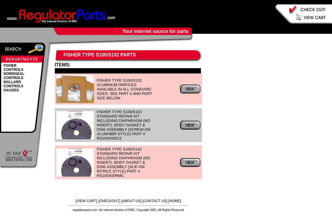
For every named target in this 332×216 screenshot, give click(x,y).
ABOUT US (131, 201)
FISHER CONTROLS (13, 67)
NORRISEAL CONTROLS (14, 76)
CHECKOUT (109, 201)
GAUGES (11, 90)
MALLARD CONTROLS (13, 84)
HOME (174, 201)
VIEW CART (86, 201)
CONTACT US (154, 201)
